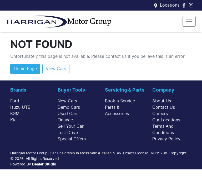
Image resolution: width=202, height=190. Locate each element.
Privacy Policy (166, 139)
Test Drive (68, 133)
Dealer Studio (44, 164)
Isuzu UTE (20, 107)
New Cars (67, 101)
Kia (13, 120)
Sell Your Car (71, 126)
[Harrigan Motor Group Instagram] (192, 5)
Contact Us (163, 107)
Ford (14, 101)
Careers (160, 114)
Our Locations (166, 120)
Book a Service (120, 101)
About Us (161, 101)
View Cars (56, 69)
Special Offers (72, 139)
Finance (65, 120)
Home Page (25, 69)
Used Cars (68, 114)
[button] (189, 21)
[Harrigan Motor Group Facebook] (185, 5)
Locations (169, 5)
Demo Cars (69, 107)
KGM (14, 114)
